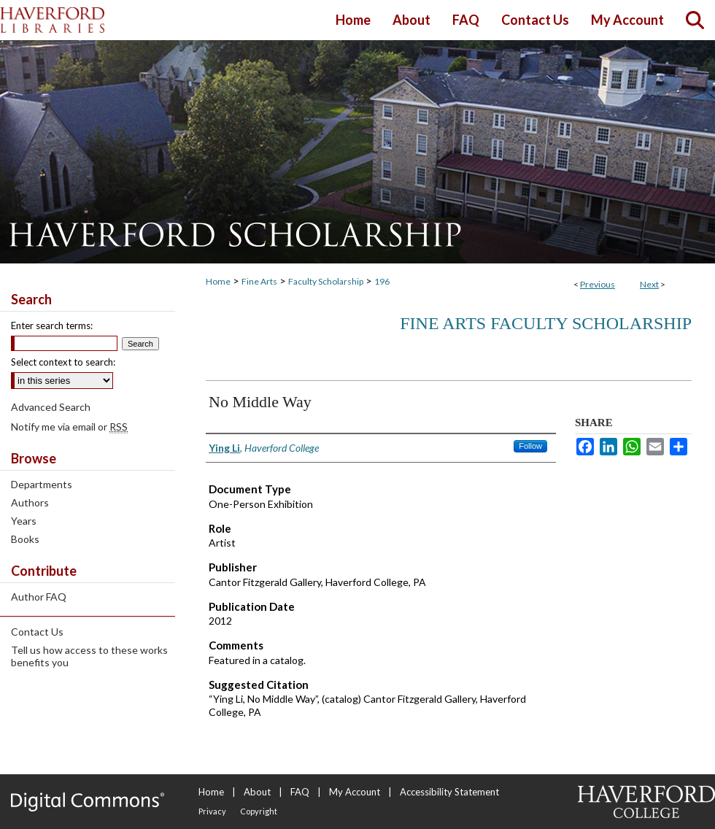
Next (649, 284)
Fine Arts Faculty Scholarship (546, 323)
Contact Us (37, 631)
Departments (41, 484)
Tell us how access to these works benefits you (89, 656)
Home (218, 281)
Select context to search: (63, 362)
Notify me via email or (69, 426)
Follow (530, 446)
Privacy (212, 811)
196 (382, 281)
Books (25, 539)
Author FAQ (38, 596)
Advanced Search (50, 407)
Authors (30, 502)
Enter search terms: (52, 325)
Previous (597, 284)
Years (23, 520)
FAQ (299, 792)
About (257, 792)
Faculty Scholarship (325, 281)
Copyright (258, 811)
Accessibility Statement (449, 792)
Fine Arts (259, 281)
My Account (354, 792)
